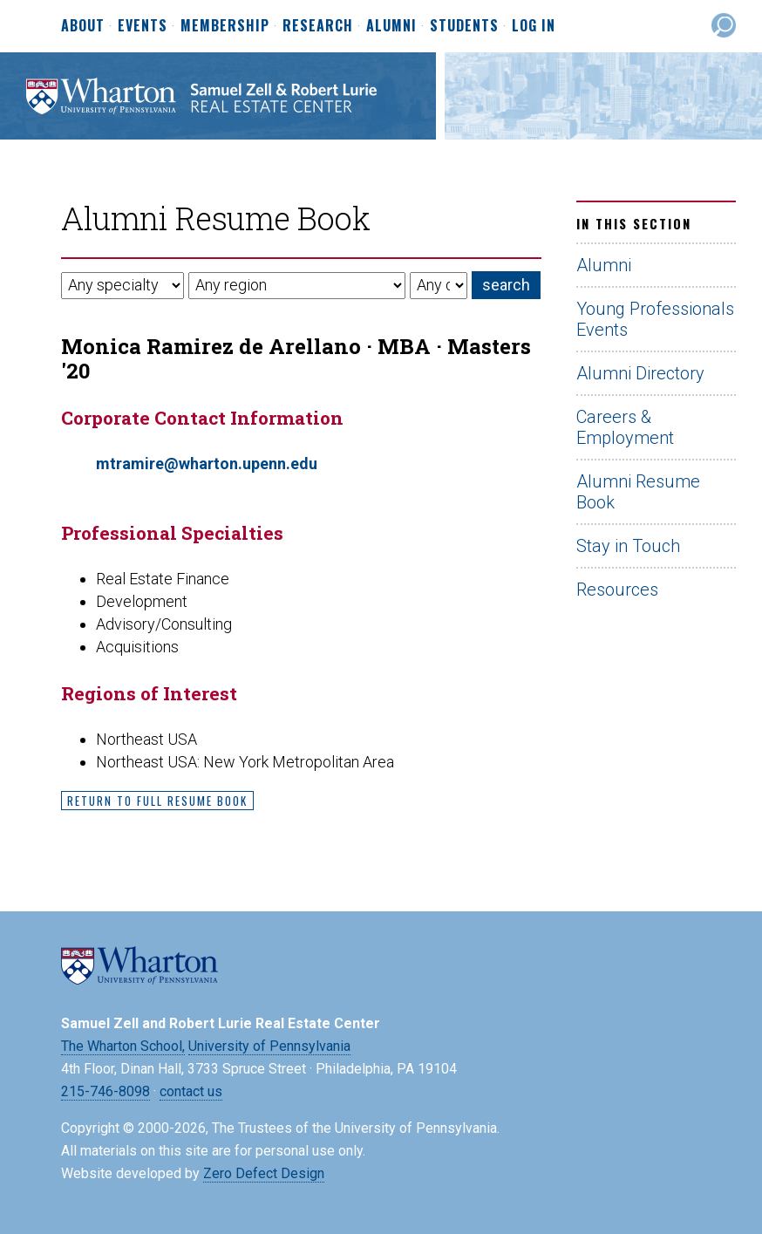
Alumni (391, 26)
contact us (191, 1091)
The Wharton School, (123, 1046)
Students (464, 26)
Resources (617, 589)
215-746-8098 (105, 1091)
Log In (533, 25)
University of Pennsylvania (269, 1046)
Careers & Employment (625, 427)
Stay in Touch (628, 545)
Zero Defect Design (263, 1173)
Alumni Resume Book (638, 492)
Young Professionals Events (655, 319)
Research (317, 26)
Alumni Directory (640, 373)
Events (142, 26)
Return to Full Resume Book (157, 800)
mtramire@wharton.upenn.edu (206, 463)
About (83, 26)
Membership (224, 26)
